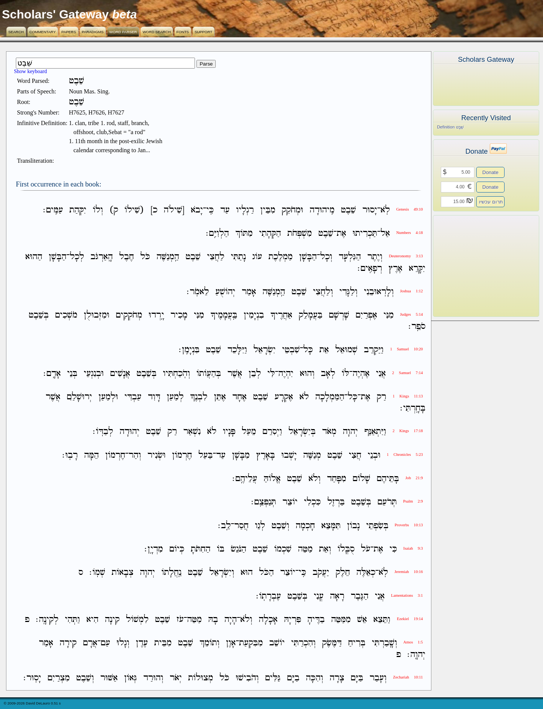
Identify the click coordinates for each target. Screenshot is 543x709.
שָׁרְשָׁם (339, 315)
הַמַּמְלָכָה (329, 397)
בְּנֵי (72, 373)
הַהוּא (33, 257)
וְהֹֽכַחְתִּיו (176, 373)
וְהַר (135, 455)
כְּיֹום (176, 549)
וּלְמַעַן (108, 397)
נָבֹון (353, 526)
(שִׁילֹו (134, 210)
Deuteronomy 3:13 (406, 256)
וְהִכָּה (314, 678)
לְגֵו (260, 526)
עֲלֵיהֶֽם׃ (244, 478)
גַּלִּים (273, 678)
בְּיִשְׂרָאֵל (302, 432)
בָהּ (213, 619)
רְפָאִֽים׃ (369, 268)
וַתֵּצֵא (381, 619)
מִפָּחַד (336, 478)
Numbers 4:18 (409, 233)
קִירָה (68, 643)
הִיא (92, 619)
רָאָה (337, 596)
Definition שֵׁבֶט (450, 127)
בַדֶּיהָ (316, 619)
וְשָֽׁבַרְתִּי (384, 643)
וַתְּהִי (72, 619)
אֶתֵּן (220, 397)
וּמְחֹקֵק (292, 210)
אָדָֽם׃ (52, 373)
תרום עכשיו (491, 202)
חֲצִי (355, 455)
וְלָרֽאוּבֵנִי (379, 292)
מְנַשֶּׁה (312, 455)
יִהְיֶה (285, 373)
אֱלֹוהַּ (272, 478)
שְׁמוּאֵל (346, 350)
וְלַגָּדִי (348, 292)
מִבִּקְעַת (251, 643)
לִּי (271, 373)
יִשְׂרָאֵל (264, 350)
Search (16, 32)
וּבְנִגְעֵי (94, 373)
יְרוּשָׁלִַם (79, 397)
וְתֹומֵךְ (209, 643)
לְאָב (328, 373)
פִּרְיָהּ (292, 619)
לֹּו (345, 373)
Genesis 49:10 (409, 209)
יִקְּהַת (77, 210)
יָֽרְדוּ (156, 315)
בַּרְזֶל (336, 502)
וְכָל (326, 257)
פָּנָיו (229, 432)
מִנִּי (388, 315)
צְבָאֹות (122, 573)
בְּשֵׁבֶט (39, 315)
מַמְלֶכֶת (280, 257)
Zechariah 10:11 (408, 677)
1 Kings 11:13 (408, 396)
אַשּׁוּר (109, 678)
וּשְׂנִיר (156, 455)
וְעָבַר (378, 678)
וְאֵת (325, 549)
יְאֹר (176, 678)
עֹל (365, 549)
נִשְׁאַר (192, 432)
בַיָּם (293, 678)
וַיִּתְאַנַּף (375, 432)
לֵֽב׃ (224, 526)
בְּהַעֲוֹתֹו (208, 373)
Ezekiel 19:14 (410, 619)
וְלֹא (314, 478)
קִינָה (112, 619)
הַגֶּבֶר (359, 596)
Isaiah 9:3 (413, 548)
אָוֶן (231, 643)
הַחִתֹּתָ (200, 549)
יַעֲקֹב (321, 573)
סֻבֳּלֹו (345, 549)
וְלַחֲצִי (323, 292)
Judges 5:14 (411, 314)
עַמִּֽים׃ (53, 210)
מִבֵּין (267, 210)
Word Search (157, 32)
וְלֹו (98, 210)
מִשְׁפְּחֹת (299, 233)
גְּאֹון (130, 678)
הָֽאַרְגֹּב (101, 257)
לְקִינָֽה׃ (47, 619)
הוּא (247, 573)
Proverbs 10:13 (409, 525)
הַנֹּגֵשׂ (238, 549)
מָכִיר (178, 315)
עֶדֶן (142, 643)
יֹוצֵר (290, 502)
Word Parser (123, 32)
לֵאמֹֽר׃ (198, 292)
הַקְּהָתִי (270, 233)
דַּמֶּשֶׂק (332, 643)
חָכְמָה (305, 526)
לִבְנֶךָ (198, 397)
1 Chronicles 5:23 (405, 454)
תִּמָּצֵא (331, 526)
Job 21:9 (414, 478)
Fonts (182, 32)
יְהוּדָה (130, 432)
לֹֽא (385, 210)
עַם (105, 643)
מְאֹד (329, 432)
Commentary (42, 32)
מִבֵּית (163, 643)
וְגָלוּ (123, 643)
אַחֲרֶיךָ (281, 315)
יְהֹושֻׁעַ (225, 292)
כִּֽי (210, 210)
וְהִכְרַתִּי (303, 643)
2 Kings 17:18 (408, 431)
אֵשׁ (362, 619)
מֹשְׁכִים (66, 315)
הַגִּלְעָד (350, 257)
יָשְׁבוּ (289, 455)
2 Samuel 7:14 (407, 373)
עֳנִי (319, 596)
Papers (68, 32)
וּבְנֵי (374, 455)
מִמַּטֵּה (341, 619)
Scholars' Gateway (55, 14)
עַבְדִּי (132, 397)
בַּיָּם (357, 678)
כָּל (308, 350)
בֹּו (220, 549)
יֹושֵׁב (277, 643)
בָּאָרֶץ (265, 455)
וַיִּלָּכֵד (237, 350)
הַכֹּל (266, 573)
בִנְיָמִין (254, 315)
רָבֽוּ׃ (70, 455)
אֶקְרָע (284, 397)
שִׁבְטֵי (291, 350)
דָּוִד (154, 397)
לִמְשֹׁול (137, 619)
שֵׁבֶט (348, 210)
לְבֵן (254, 373)
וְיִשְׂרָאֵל (221, 573)
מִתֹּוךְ (244, 233)
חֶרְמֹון (182, 455)
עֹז (180, 619)
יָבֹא (197, 210)
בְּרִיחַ (356, 643)
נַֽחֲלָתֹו (171, 573)
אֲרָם (90, 643)
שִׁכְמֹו (282, 549)
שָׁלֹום (361, 478)
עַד (225, 210)
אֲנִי (381, 373)
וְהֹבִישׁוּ (247, 678)
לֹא (304, 397)
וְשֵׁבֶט (280, 526)
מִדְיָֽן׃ (153, 549)
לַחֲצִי (215, 257)
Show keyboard (30, 71)
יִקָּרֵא (417, 268)
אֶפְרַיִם (366, 315)
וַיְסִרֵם (272, 432)
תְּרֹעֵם (387, 502)
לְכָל (77, 257)
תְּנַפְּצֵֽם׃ (263, 502)
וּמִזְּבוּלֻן (96, 315)
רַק (381, 397)
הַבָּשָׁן (308, 257)
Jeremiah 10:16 (408, 572)
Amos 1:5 (413, 642)
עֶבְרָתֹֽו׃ (268, 596)
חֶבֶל (126, 257)
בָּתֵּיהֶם (388, 478)
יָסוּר (369, 210)
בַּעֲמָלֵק (310, 315)
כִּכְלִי (312, 502)
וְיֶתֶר (374, 257)
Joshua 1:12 (411, 291)
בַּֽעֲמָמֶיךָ (223, 315)
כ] (153, 210)
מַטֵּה (305, 549)
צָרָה (337, 678)
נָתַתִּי (238, 257)
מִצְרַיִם (59, 678)
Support (203, 32)
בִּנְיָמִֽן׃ (189, 350)
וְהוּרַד (153, 678)
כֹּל (145, 257)
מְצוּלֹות (200, 678)
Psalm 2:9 (413, 501)
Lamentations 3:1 (407, 595)
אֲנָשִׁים (120, 373)
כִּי (393, 549)
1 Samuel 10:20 (406, 349)
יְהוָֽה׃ (416, 654)
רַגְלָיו (245, 210)
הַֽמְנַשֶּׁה (167, 257)
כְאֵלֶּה (365, 573)
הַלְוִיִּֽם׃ (217, 233)
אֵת (324, 350)
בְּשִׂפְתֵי (377, 526)
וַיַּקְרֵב (373, 350)
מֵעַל (249, 432)
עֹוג (257, 257)
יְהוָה (350, 432)
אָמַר (249, 292)
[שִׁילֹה (174, 210)
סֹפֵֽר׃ (416, 326)
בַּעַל (205, 455)
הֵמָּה (91, 455)
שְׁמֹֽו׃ (97, 573)
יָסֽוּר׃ (32, 678)
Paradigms (93, 32)
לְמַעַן (175, 397)
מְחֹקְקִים (129, 315)
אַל (385, 233)
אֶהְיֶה (361, 373)
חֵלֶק (343, 573)
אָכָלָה (268, 619)
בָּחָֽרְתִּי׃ (412, 408)
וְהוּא (307, 373)
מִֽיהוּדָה (322, 210)
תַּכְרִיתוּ (365, 233)
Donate (490, 172)
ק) (113, 210)
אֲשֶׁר (234, 373)
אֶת (341, 233)
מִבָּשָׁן (241, 455)
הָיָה (230, 619)
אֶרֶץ (395, 268)
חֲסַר (241, 526)
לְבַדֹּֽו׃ (103, 432)
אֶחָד (239, 397)
